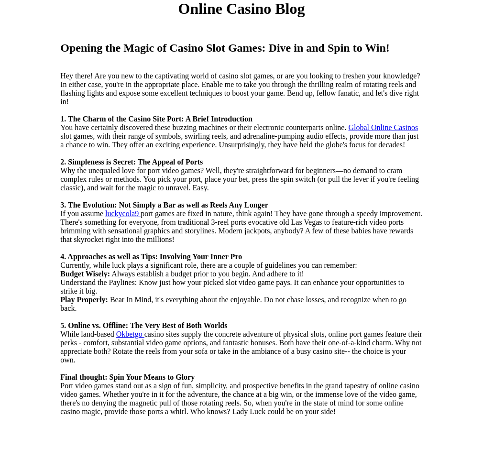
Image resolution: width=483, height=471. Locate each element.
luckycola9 (123, 213)
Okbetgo (130, 334)
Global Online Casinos (383, 127)
